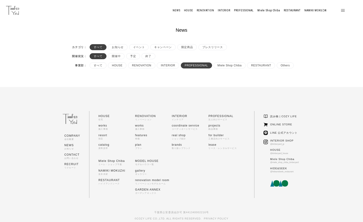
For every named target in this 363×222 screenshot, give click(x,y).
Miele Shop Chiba (229, 65)
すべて (98, 47)
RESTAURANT (261, 65)
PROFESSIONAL (196, 65)
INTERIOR (168, 65)
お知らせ (117, 47)
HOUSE (117, 65)
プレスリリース (212, 47)
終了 (148, 56)
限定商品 (187, 47)
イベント (139, 47)
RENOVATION (141, 65)
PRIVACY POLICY (216, 218)
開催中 (116, 56)
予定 (133, 56)
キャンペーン (163, 47)
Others (285, 65)
